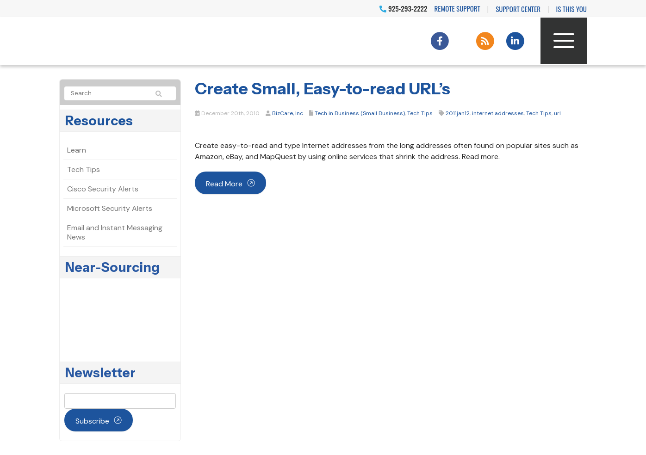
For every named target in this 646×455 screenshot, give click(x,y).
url (557, 113)
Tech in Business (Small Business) (360, 113)
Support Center (518, 9)
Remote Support (457, 8)
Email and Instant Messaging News (114, 232)
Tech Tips (420, 113)
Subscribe (92, 421)
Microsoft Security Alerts (109, 208)
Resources (99, 121)
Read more (224, 184)
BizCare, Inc (287, 113)
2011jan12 (458, 113)
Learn (76, 150)
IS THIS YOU (571, 9)
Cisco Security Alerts (102, 189)
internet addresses (498, 113)
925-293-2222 (403, 8)
